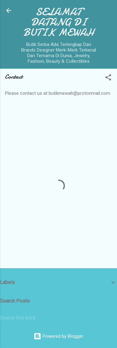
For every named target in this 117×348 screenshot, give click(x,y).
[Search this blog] (58, 317)
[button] (108, 78)
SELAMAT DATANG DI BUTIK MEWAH (58, 22)
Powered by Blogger (58, 336)
